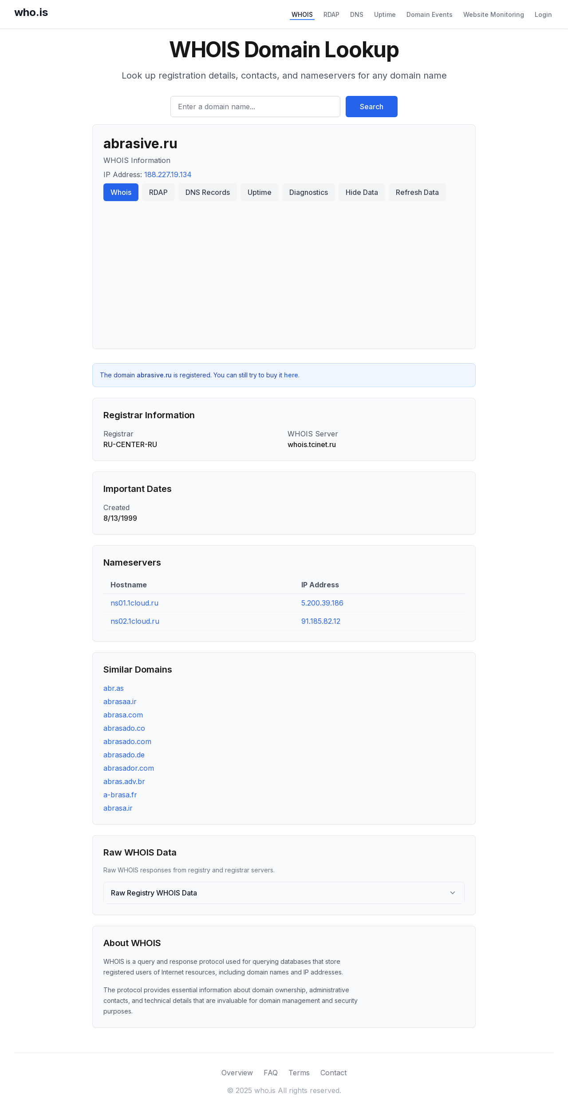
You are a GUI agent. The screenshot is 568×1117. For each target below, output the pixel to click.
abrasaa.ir (120, 701)
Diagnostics (308, 192)
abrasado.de (124, 754)
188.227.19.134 (168, 174)
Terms (299, 1072)
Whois (120, 192)
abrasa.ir (118, 808)
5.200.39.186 (322, 602)
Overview (237, 1072)
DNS (356, 14)
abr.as (113, 688)
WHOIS (302, 14)
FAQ (271, 1072)
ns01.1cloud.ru (134, 602)
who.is (31, 12)
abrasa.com (123, 714)
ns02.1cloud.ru (134, 621)
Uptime (385, 14)
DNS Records (207, 192)
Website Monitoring (493, 14)
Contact (333, 1072)
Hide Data (362, 192)
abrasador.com (128, 768)
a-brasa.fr (120, 794)
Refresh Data (417, 192)
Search (371, 106)
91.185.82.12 (320, 621)
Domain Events (429, 14)
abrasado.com (127, 741)
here (291, 375)
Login (543, 14)
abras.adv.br (124, 781)
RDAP (331, 14)
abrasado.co (124, 728)
